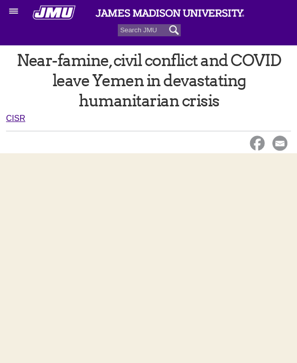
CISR (15, 118)
